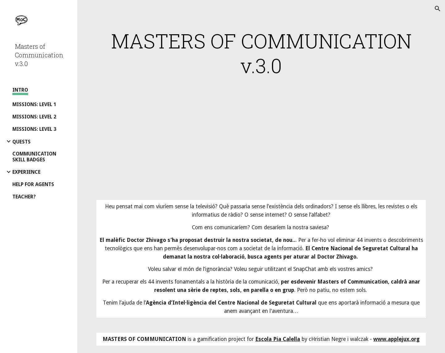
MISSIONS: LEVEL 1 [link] (34, 104)
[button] (437, 8)
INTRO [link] (20, 90)
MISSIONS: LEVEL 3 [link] (34, 129)
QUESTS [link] (21, 142)
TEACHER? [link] (24, 197)
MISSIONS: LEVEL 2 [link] (34, 117)
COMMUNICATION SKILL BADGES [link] (34, 157)
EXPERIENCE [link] (26, 172)
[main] (261, 53)
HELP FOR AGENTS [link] (33, 184)
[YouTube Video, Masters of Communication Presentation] (261, 140)
